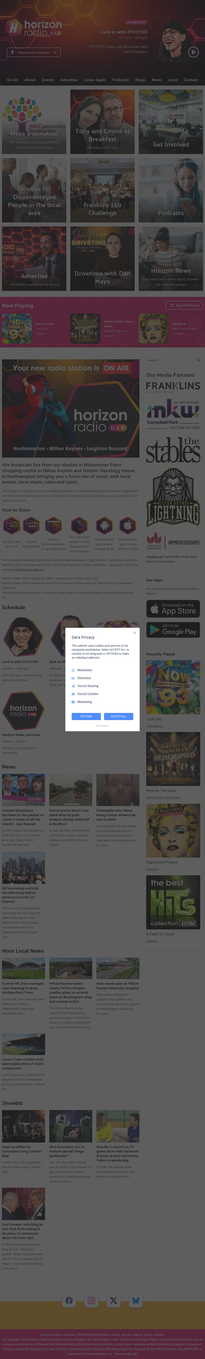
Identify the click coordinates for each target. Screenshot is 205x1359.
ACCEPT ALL (119, 716)
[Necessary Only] (135, 633)
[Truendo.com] (102, 725)
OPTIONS (86, 716)
